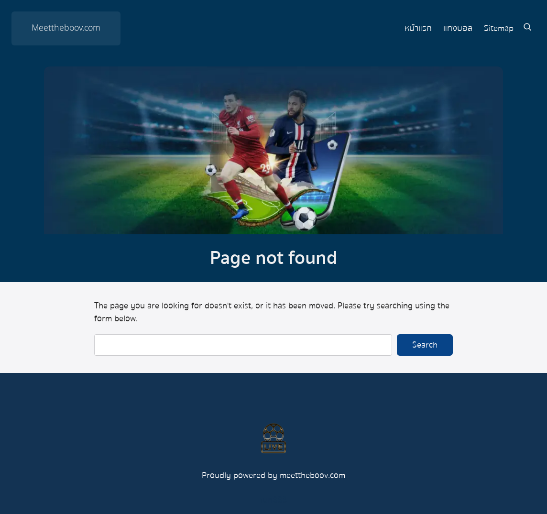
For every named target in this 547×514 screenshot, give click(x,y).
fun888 (273, 499)
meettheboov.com (312, 475)
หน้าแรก (418, 28)
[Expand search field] (527, 28)
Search (425, 344)
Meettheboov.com (66, 28)
